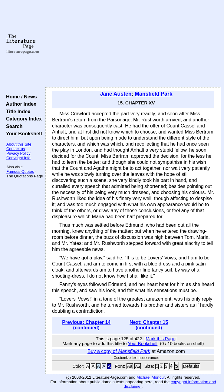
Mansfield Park (153, 94)
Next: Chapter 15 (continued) (149, 325)
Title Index (16, 111)
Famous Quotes (20, 171)
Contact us (15, 149)
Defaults (191, 366)
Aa (130, 366)
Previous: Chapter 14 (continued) (86, 325)
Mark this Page (160, 338)
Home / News (20, 96)
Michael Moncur (151, 377)
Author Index (19, 104)
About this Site (18, 144)
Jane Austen (116, 94)
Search (12, 126)
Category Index (22, 118)
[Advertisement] (133, 44)
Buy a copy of (118, 351)
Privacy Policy (18, 153)
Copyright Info (18, 158)
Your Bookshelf (22, 133)
